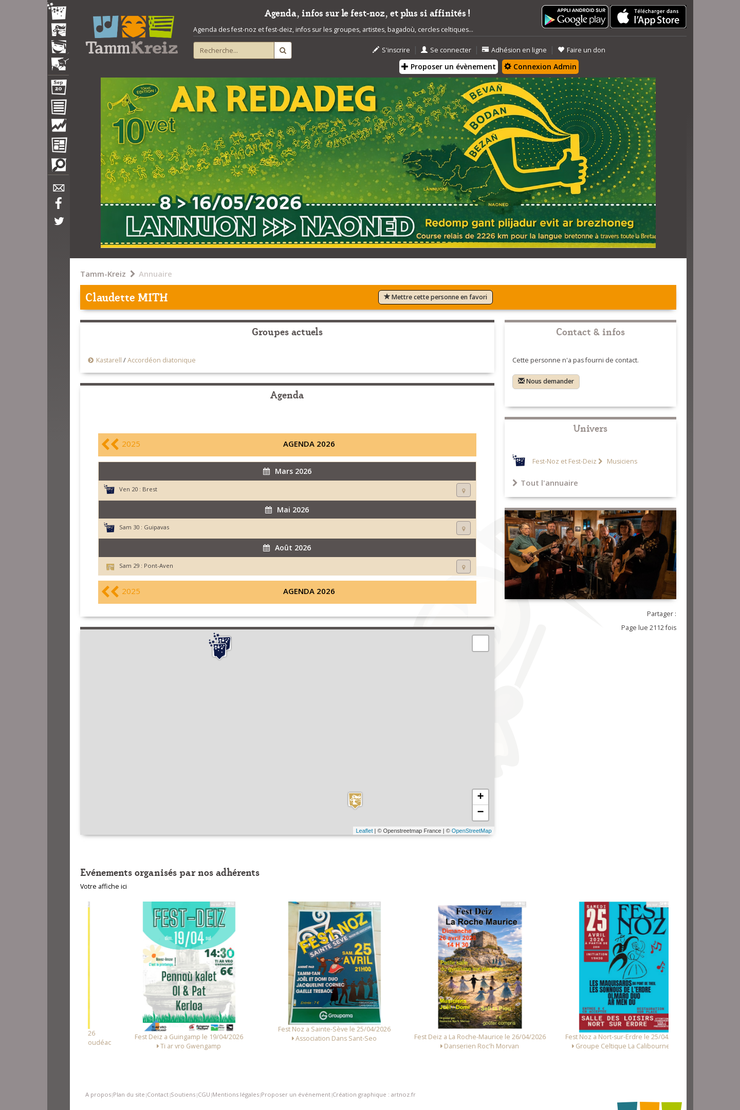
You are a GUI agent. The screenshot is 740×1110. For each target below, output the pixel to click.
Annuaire (155, 274)
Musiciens (621, 461)
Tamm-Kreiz (103, 274)
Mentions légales (235, 1094)
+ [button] (480, 797)
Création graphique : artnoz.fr (374, 1094)
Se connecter (446, 50)
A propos (98, 1094)
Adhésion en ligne (514, 50)
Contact (158, 1094)
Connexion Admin (540, 66)
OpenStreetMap (472, 831)
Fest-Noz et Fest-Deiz (564, 461)
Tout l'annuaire (545, 482)
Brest (149, 489)
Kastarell (109, 360)
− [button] (480, 812)
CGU (204, 1094)
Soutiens (183, 1094)
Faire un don (581, 50)
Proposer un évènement (448, 66)
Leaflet (364, 831)
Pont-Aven (158, 565)
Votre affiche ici (103, 886)
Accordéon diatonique (161, 360)
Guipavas (156, 527)
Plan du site (129, 1094)
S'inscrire (391, 50)
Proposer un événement (295, 1094)
